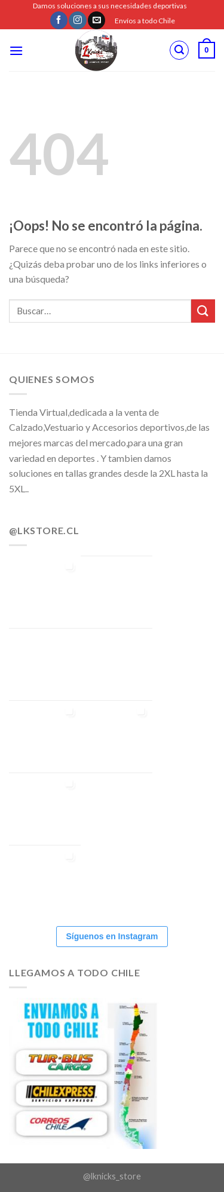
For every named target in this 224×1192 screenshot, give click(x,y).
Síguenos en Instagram (112, 936)
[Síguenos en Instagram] (77, 20)
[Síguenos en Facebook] (58, 20)
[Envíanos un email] (96, 20)
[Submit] (203, 311)
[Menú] (16, 50)
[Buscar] (179, 50)
